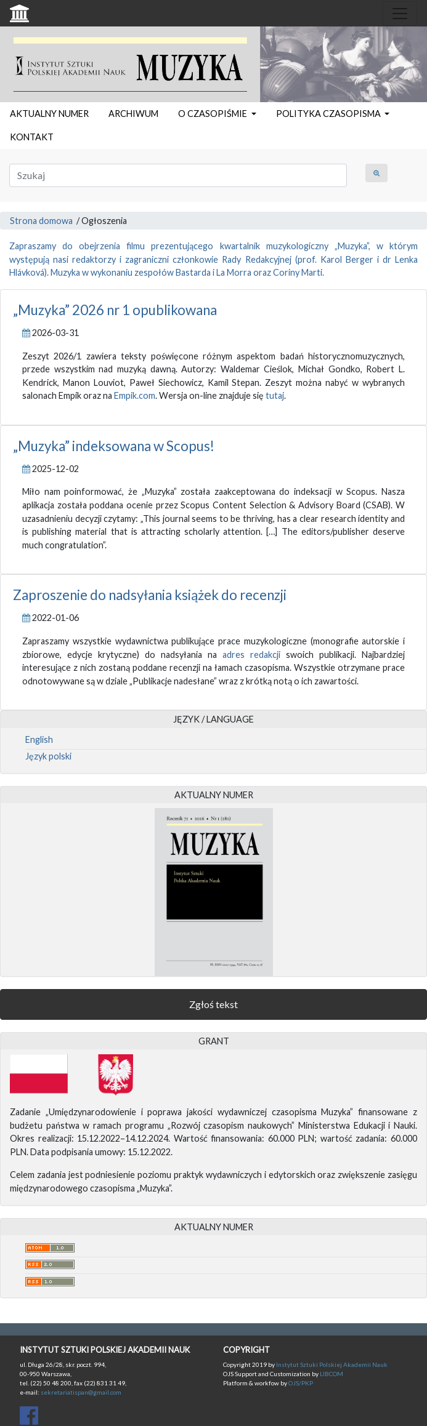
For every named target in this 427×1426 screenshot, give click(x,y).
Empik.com (134, 395)
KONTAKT (32, 137)
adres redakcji (251, 654)
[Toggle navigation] (400, 13)
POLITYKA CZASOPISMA (329, 113)
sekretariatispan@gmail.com (81, 1392)
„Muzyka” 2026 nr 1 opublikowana (115, 310)
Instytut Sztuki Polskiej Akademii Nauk (332, 1364)
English (39, 739)
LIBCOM (331, 1373)
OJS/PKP (300, 1383)
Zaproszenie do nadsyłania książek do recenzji (150, 595)
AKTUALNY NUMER (49, 113)
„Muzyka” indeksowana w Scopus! (113, 446)
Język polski (48, 756)
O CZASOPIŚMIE (213, 113)
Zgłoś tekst (213, 1004)
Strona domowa (41, 220)
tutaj (275, 395)
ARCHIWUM (133, 113)
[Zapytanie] (178, 175)
